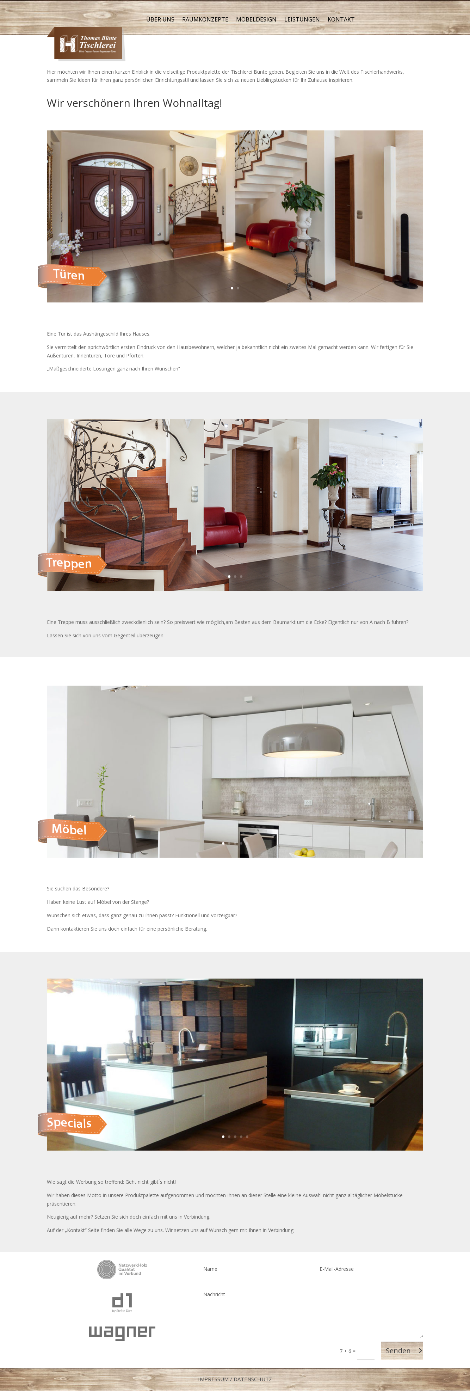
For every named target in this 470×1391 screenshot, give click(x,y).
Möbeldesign (256, 20)
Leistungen (302, 20)
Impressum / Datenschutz (235, 1379)
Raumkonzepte (205, 20)
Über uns (160, 20)
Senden (398, 1350)
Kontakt (341, 20)
